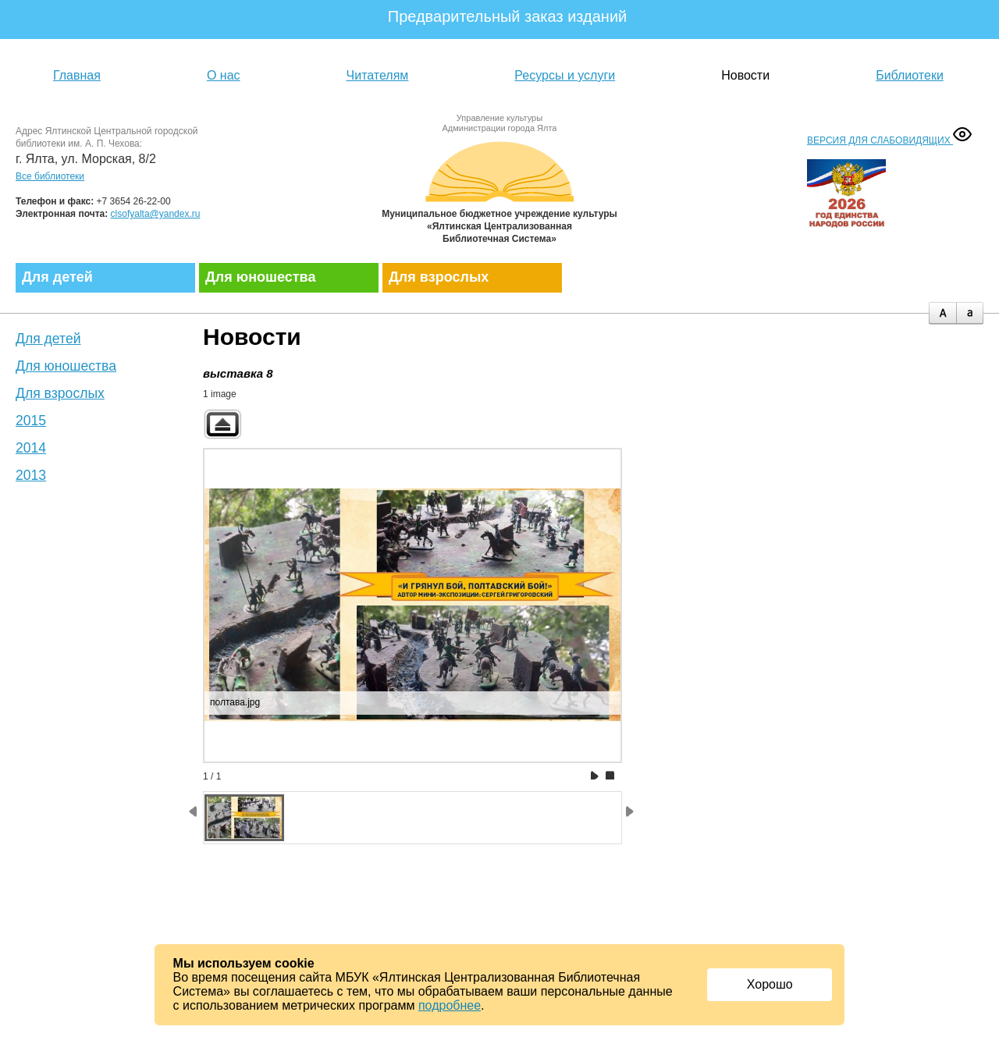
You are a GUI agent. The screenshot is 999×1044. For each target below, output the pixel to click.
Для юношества (260, 277)
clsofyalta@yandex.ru (156, 213)
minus (969, 313)
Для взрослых (439, 277)
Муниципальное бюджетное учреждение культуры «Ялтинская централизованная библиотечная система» (499, 189)
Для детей (57, 277)
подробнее (449, 1005)
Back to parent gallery (222, 424)
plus (942, 313)
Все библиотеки (50, 176)
